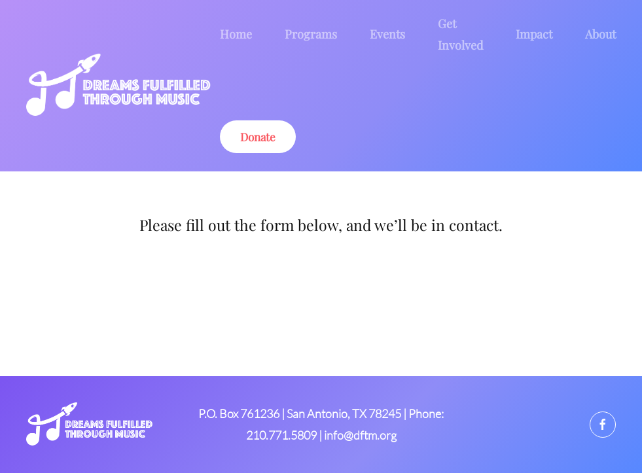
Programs (311, 34)
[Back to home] (123, 85)
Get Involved (460, 34)
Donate (258, 137)
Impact (534, 34)
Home (236, 34)
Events (387, 34)
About (600, 34)
